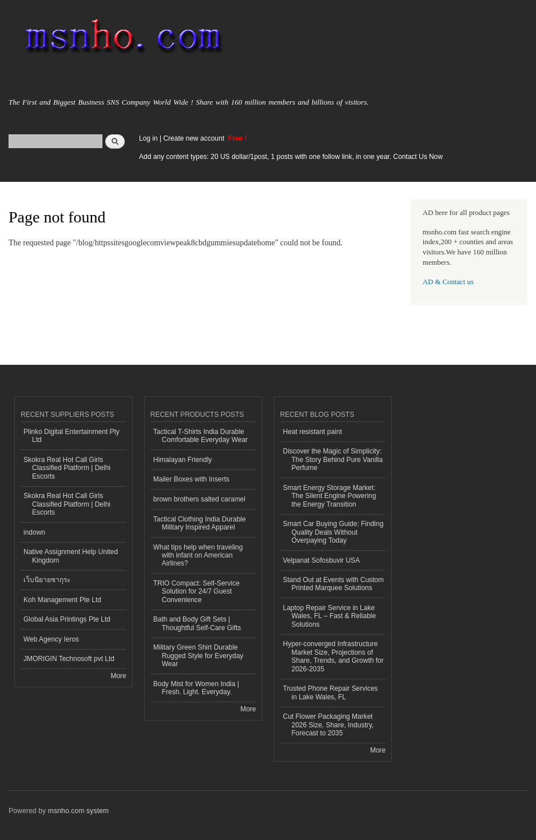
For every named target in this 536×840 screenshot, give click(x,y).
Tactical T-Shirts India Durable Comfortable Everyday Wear (200, 436)
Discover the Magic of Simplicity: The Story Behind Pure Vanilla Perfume (333, 459)
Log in (148, 138)
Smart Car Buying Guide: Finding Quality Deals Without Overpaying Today (333, 532)
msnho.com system (78, 811)
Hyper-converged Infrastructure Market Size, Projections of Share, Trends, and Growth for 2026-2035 (333, 656)
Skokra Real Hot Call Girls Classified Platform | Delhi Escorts (66, 468)
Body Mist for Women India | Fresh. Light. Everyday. (196, 688)
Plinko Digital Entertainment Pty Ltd (71, 436)
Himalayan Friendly (182, 460)
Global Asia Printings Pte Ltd (66, 619)
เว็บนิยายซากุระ (46, 580)
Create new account (194, 138)
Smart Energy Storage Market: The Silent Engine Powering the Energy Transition (329, 496)
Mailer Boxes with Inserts (191, 479)
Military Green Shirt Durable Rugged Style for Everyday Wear (198, 655)
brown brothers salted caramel (199, 499)
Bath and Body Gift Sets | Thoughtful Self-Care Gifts (197, 623)
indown (34, 532)
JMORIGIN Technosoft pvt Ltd (68, 659)
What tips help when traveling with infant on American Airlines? (198, 555)
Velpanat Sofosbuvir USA (321, 560)
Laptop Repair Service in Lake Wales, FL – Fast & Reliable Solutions (329, 616)
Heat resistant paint (312, 432)
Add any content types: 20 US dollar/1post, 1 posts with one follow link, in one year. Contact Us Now (291, 157)
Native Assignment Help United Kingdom (70, 556)
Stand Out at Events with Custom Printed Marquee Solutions (333, 584)
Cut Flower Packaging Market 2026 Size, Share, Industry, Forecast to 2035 (328, 724)
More (118, 676)
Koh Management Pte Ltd (62, 600)
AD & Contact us (448, 282)
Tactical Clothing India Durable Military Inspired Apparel (199, 523)
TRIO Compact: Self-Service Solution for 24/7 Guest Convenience (196, 591)
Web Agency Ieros (51, 639)
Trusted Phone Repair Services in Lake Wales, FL (330, 692)
